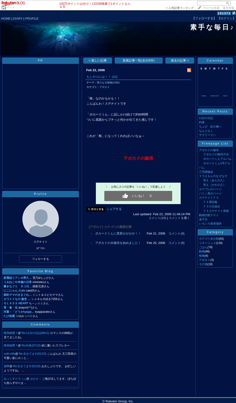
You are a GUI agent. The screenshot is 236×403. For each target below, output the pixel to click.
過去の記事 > (180, 60)
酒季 (6, 366)
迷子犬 (203, 219)
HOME (6, 18)
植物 (202, 255)
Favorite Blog (40, 271)
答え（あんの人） (214, 180)
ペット (11, 7)
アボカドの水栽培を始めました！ (118, 243)
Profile (40, 194)
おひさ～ (36, 378)
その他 (203, 264)
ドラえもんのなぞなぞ (213, 176)
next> (225, 96)
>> (179, 8)
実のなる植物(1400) (108, 82)
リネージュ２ (207, 243)
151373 (224, 13)
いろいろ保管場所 (210, 223)
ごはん (203, 247)
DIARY (18, 18)
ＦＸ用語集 (210, 202)
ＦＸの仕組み (211, 206)
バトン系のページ (210, 193)
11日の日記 (206, 118)
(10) (115, 76)
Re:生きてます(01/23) (33, 353)
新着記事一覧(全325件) (139, 60)
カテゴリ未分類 (209, 238)
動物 (202, 251)
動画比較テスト (209, 215)
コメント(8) (176, 233)
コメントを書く (179, 218)
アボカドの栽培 (209, 150)
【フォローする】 (204, 18)
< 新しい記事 (98, 60)
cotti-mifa (9, 353)
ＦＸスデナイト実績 (216, 211)
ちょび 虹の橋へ (210, 126)
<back (203, 96)
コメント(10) (157, 218)
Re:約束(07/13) (31, 345)
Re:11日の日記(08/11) (36, 333)
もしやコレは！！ (98, 76)
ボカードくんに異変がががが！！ (118, 233)
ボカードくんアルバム (217, 158)
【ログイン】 (226, 18)
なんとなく (206, 130)
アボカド (104, 87)
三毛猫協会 (206, 171)
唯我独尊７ (11, 333)
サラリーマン (207, 135)
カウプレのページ (210, 189)
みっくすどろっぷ (15, 378)
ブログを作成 (210, 8)
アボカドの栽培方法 (216, 154)
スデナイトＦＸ (209, 197)
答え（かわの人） (214, 184)
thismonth (215, 96)
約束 (202, 122)
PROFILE (32, 18)
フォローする (40, 259)
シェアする (114, 209)
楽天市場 (228, 8)
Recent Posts (215, 111)
